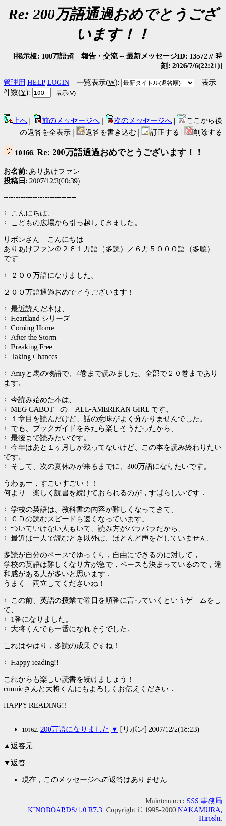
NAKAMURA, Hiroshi (200, 814)
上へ (15, 120)
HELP (36, 82)
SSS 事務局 (204, 801)
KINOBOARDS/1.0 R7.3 (65, 810)
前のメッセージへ (66, 120)
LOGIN (58, 82)
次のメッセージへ (138, 120)
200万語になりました (74, 729)
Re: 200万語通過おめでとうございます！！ (103, 152)
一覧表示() (97, 82)
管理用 (14, 82)
